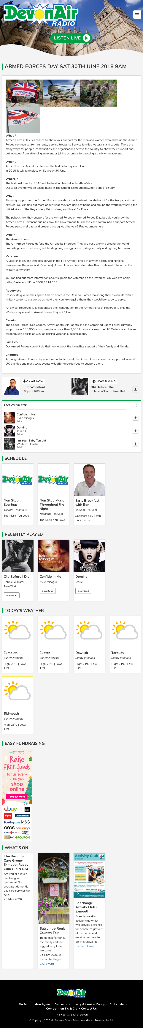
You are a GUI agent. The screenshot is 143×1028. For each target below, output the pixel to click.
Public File (116, 1004)
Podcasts (60, 1004)
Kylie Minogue (49, 582)
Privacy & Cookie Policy (88, 1004)
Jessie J (80, 582)
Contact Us (89, 1009)
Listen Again (41, 1004)
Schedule (16, 458)
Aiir (112, 1020)
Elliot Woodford (33, 387)
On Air (23, 1004)
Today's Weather (24, 610)
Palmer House (84, 946)
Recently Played (71, 405)
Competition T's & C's (61, 1009)
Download (11, 595)
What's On (16, 848)
